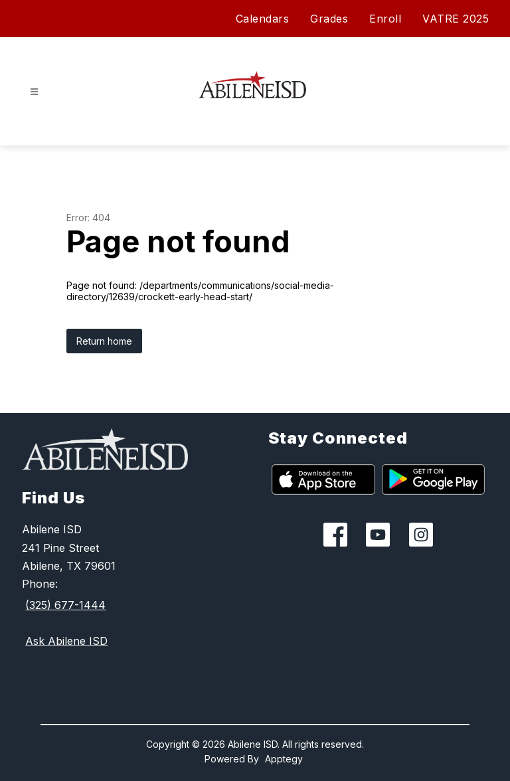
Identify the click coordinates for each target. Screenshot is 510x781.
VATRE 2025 (455, 18)
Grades (329, 18)
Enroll (385, 18)
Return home (104, 341)
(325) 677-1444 (65, 605)
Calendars (263, 18)
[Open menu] (34, 92)
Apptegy (284, 758)
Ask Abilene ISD (66, 641)
